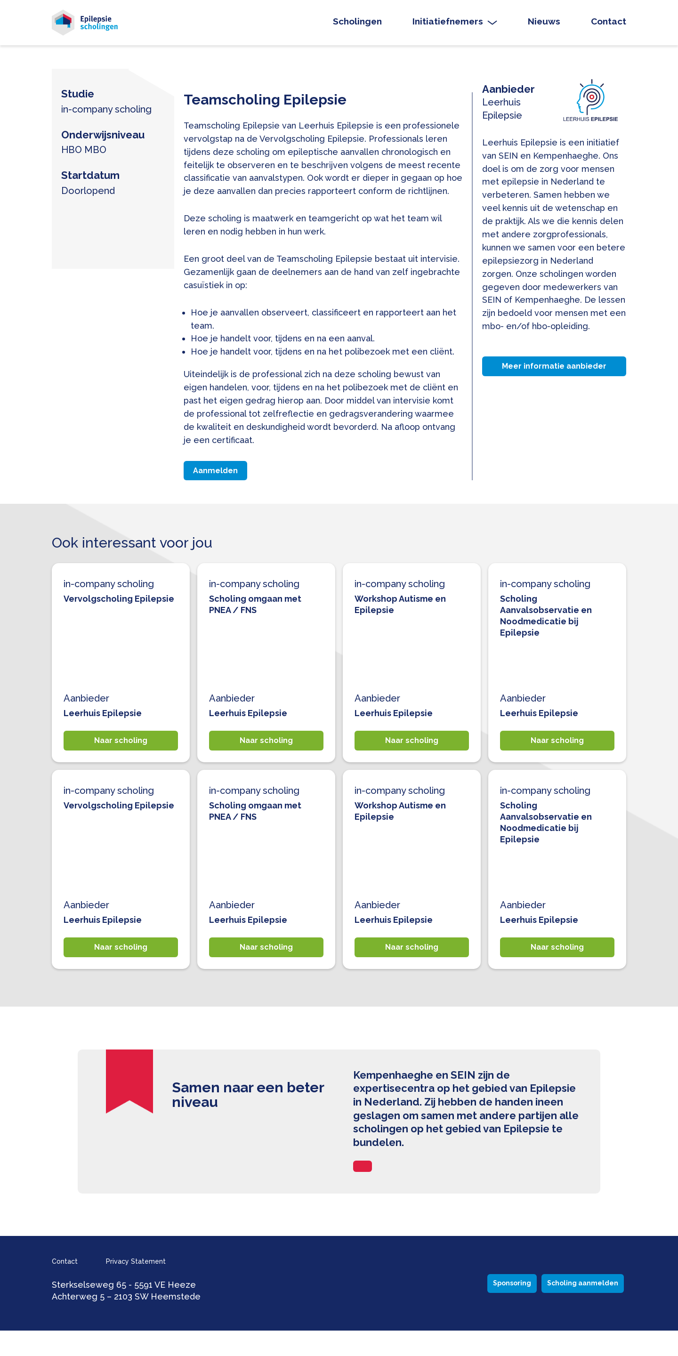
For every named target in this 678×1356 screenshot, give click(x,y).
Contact (608, 25)
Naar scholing (121, 755)
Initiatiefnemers (447, 25)
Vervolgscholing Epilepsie (101, 616)
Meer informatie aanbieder (554, 376)
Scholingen (357, 25)
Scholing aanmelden (560, 1308)
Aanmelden (221, 480)
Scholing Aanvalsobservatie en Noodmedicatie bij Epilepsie (549, 628)
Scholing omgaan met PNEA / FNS (259, 616)
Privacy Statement (157, 1285)
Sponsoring (437, 1308)
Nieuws (544, 25)
